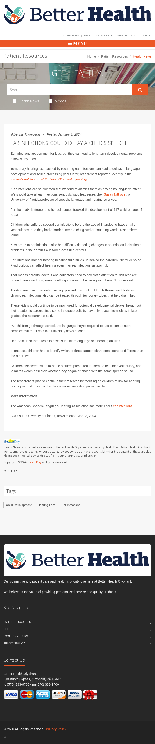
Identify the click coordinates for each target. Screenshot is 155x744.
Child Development (19, 505)
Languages (71, 35)
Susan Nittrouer (115, 194)
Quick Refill (103, 35)
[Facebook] (5, 738)
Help (87, 35)
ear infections (122, 406)
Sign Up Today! (127, 35)
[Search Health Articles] (69, 89)
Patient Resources (114, 56)
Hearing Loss (47, 505)
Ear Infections (70, 505)
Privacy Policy (14, 643)
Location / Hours (16, 636)
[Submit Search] (140, 89)
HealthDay (34, 462)
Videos (57, 100)
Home (91, 56)
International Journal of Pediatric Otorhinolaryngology (49, 179)
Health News (26, 100)
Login (146, 35)
